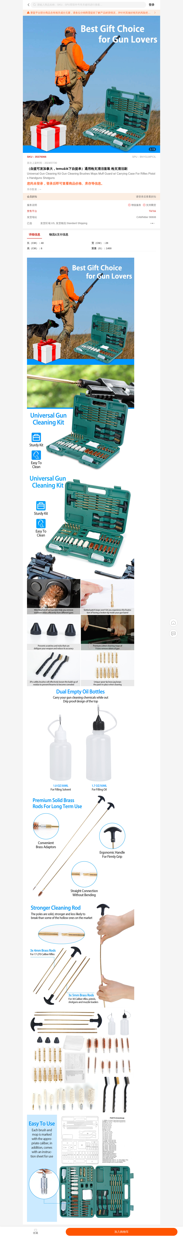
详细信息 (34, 234)
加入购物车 (121, 1231)
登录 (151, 4)
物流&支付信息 (58, 234)
